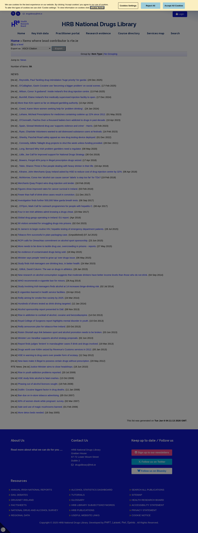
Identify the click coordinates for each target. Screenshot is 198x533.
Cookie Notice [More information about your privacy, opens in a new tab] (97, 8)
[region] (99, 5)
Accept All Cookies (174, 5)
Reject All (150, 5)
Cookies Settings (128, 5)
